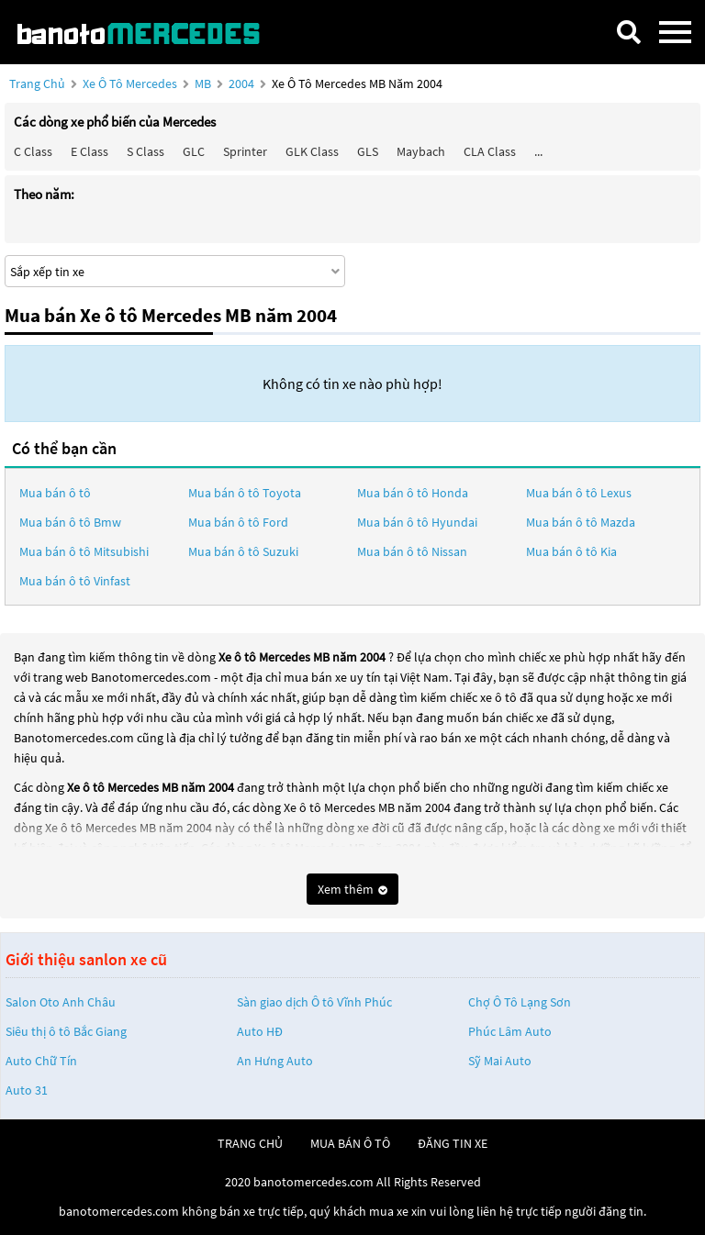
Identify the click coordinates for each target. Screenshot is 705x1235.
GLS (367, 151)
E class (89, 151)
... (538, 151)
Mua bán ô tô (55, 492)
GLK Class (312, 151)
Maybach (421, 151)
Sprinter (245, 151)
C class (33, 151)
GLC (194, 151)
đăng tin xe (452, 1143)
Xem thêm (352, 889)
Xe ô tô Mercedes (130, 83)
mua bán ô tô (350, 1143)
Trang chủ (37, 83)
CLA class (490, 151)
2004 (243, 83)
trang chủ (250, 1143)
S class (145, 151)
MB (204, 83)
